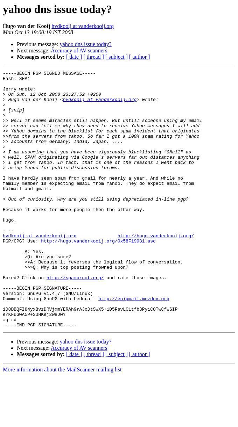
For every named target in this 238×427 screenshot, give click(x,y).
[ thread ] (93, 57)
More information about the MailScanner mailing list (62, 421)
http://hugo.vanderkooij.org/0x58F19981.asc (98, 275)
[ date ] (74, 57)
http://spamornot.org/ (75, 319)
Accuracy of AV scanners (79, 50)
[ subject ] (116, 57)
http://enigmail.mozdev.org (133, 344)
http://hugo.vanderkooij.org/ (156, 269)
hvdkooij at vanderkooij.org (82, 26)
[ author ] (139, 57)
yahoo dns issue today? (86, 44)
